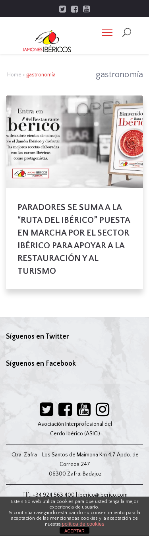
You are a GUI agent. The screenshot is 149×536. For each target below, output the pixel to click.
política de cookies (83, 524)
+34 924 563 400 (54, 495)
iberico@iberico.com (103, 495)
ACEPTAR (74, 530)
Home (14, 75)
